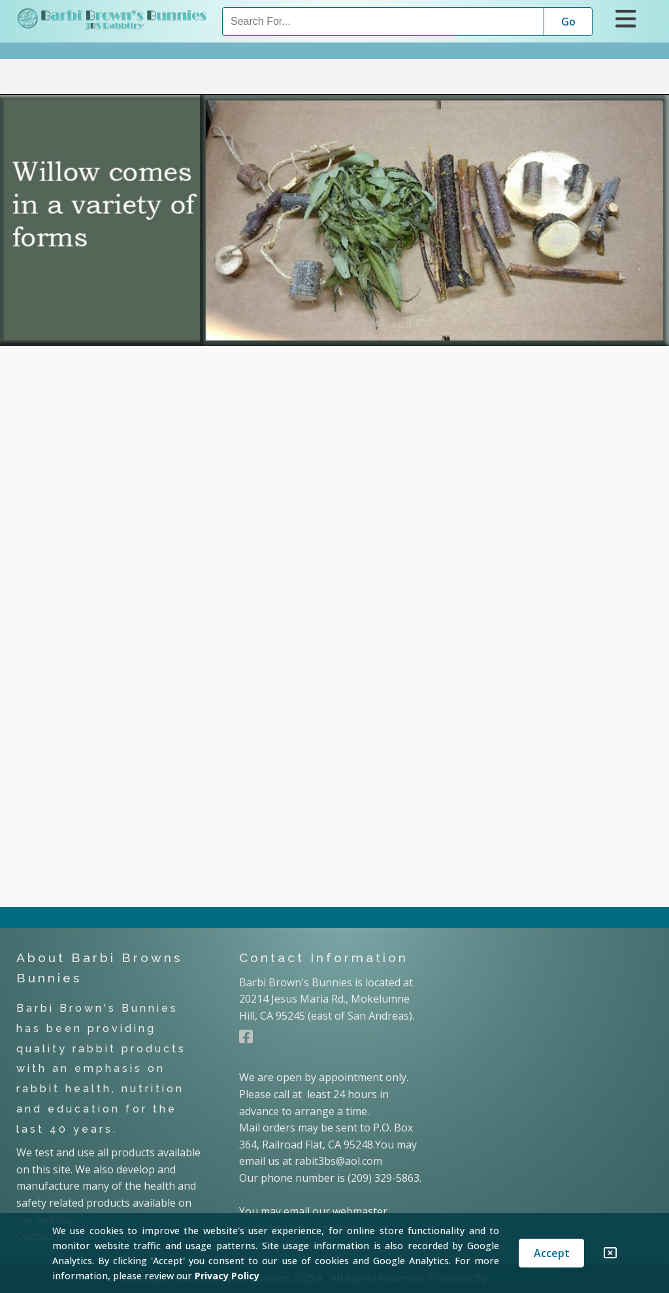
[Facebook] (246, 1036)
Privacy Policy (227, 1275)
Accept (552, 1253)
